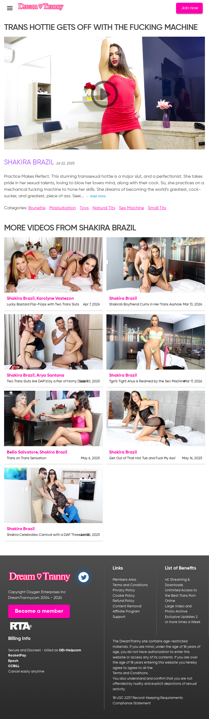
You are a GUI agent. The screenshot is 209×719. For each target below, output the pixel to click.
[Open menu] (9, 8)
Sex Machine (131, 208)
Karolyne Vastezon (55, 298)
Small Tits (157, 208)
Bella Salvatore (22, 452)
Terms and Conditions (130, 585)
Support (119, 617)
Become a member (39, 611)
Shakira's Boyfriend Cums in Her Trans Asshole (145, 304)
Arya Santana (50, 375)
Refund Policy (123, 601)
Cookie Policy (124, 596)
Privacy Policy (124, 590)
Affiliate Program (126, 611)
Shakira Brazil (29, 162)
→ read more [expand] (95, 196)
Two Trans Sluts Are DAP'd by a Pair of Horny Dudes (47, 381)
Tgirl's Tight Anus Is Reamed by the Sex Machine (147, 381)
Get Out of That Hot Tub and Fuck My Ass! (142, 458)
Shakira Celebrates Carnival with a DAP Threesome (48, 535)
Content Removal (127, 606)
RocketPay (17, 655)
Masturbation (62, 208)
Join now (189, 8)
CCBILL (13, 666)
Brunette (36, 208)
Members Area (124, 580)
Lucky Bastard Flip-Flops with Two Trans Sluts (43, 304)
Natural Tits (104, 208)
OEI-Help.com (70, 650)
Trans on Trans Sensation (26, 458)
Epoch (13, 661)
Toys (84, 208)
